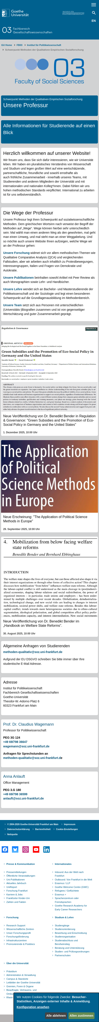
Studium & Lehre (64, 917)
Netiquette (12, 834)
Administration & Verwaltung (21, 975)
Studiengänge (62, 925)
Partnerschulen (63, 955)
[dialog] (56, 1007)
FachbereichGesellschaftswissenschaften (32, 30)
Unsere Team (12, 305)
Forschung (12, 917)
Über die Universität (17, 963)
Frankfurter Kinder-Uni (18, 898)
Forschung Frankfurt (17, 890)
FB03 (19, 45)
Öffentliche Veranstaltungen (20, 875)
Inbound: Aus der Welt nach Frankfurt (69, 874)
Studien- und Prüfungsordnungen (72, 951)
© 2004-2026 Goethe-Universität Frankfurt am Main (32, 824)
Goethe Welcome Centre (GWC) (72, 887)
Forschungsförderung (17, 936)
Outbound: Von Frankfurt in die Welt (73, 879)
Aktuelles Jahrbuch (16, 883)
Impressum (69, 824)
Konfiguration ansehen (33, 1007)
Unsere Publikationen (18, 277)
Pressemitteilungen (16, 872)
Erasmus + (60, 894)
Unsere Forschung (16, 253)
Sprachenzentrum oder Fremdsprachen (67, 900)
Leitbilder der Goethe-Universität (23, 982)
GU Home (6, 45)
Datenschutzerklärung (18, 829)
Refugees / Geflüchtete (67, 890)
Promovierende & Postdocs (20, 944)
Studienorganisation (65, 936)
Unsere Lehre (12, 289)
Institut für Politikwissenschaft (44, 45)
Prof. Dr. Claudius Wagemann (28, 724)
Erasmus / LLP (62, 883)
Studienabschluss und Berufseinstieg (66, 942)
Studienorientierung (65, 929)
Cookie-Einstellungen (67, 829)
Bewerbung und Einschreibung (71, 933)
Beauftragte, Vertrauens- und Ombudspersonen (21, 992)
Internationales (63, 864)
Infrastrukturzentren (16, 940)
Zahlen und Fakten (16, 902)
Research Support (15, 925)
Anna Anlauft (14, 776)
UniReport (11, 887)
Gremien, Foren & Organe (19, 986)
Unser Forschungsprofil (18, 933)
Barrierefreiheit (43, 829)
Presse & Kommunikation (20, 864)
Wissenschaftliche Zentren (20, 929)
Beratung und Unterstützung (69, 948)
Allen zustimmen (81, 1015)
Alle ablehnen (56, 1015)
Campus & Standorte (17, 979)
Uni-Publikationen (15, 879)
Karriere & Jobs (14, 894)
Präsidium (11, 971)
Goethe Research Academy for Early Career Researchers (71, 907)
